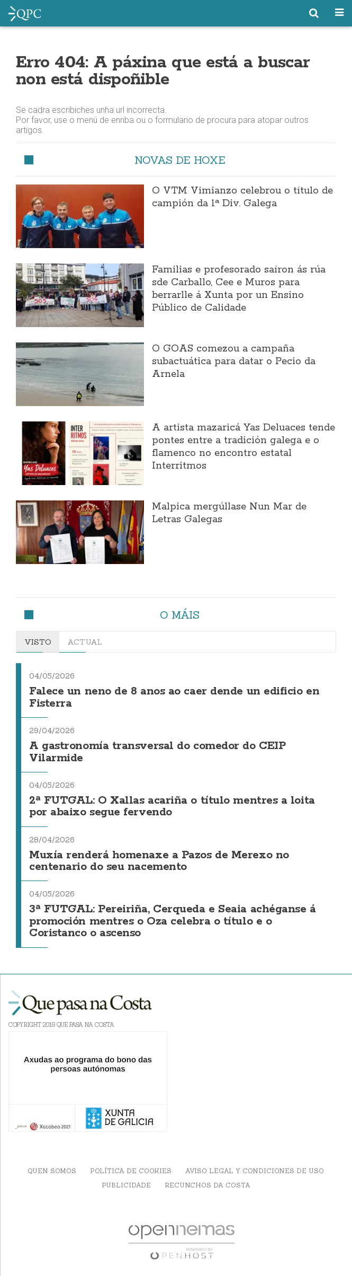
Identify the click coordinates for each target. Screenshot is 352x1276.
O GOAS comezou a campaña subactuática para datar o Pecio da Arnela (233, 361)
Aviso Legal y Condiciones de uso (254, 1171)
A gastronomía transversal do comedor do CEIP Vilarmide (157, 752)
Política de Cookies (131, 1171)
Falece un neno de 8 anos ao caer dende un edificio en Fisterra (174, 697)
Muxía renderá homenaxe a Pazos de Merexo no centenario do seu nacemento (159, 861)
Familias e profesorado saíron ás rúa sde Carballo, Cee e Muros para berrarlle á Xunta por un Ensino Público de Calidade (239, 288)
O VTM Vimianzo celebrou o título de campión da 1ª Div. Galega (242, 197)
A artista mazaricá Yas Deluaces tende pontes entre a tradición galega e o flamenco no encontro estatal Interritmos (243, 446)
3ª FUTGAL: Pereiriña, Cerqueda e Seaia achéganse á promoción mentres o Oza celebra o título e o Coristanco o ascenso (172, 921)
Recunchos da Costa (207, 1185)
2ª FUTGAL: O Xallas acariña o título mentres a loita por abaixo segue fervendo (172, 807)
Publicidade (126, 1185)
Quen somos (52, 1171)
